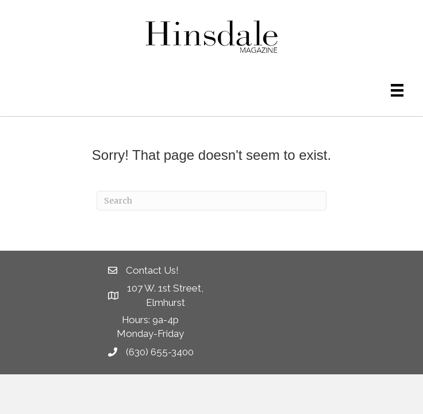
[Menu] (397, 90)
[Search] (211, 200)
